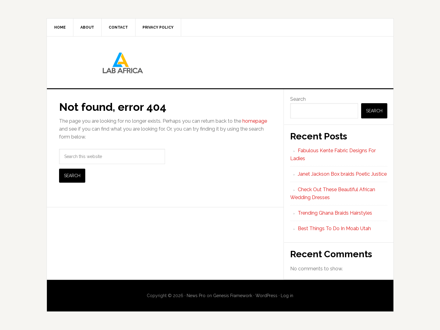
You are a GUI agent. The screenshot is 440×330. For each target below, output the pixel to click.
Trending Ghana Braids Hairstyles (335, 213)
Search (298, 99)
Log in (287, 295)
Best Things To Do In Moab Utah (334, 228)
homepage (254, 121)
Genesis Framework (232, 295)
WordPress (266, 295)
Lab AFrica (220, 62)
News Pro (196, 295)
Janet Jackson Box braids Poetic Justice (342, 174)
